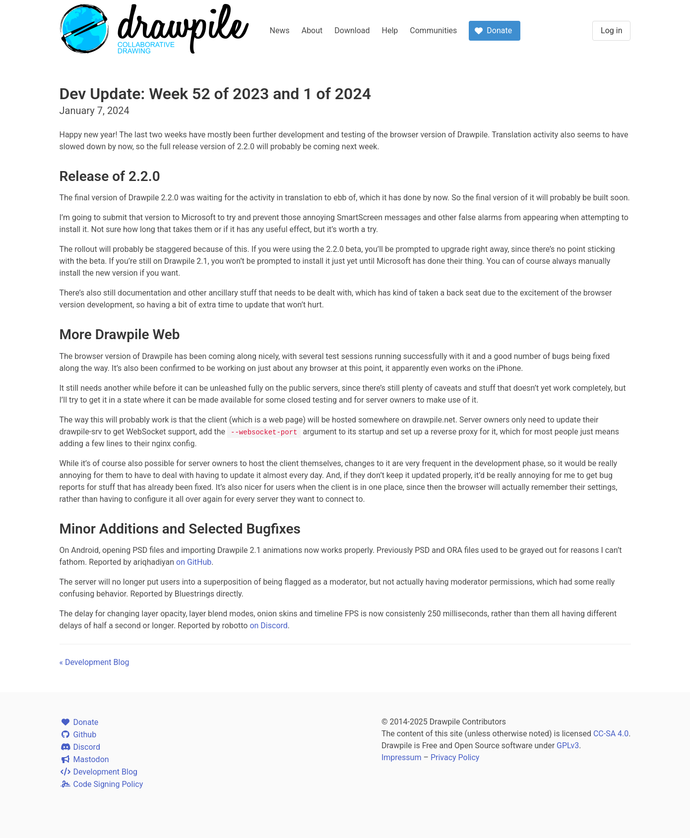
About (312, 30)
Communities (433, 30)
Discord (80, 747)
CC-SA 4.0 (610, 733)
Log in (611, 30)
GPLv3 (568, 745)
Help (390, 30)
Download (352, 30)
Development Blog (99, 772)
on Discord (268, 625)
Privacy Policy (455, 757)
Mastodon (84, 759)
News (280, 30)
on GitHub (193, 562)
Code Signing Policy (101, 784)
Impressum (401, 757)
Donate (79, 722)
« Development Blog (94, 662)
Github (78, 734)
